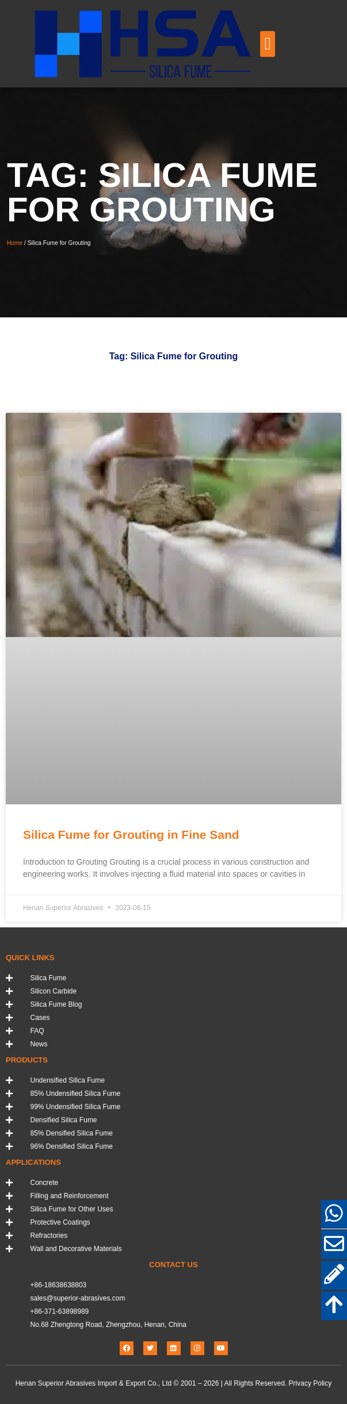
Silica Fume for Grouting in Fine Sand (131, 834)
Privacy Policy (310, 1383)
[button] (267, 44)
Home (14, 243)
